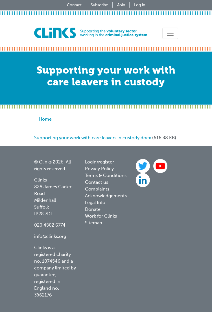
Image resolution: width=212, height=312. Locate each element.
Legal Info (95, 203)
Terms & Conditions (105, 176)
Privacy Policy (99, 169)
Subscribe (99, 5)
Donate (92, 209)
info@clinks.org (50, 236)
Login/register (99, 162)
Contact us (96, 182)
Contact (74, 5)
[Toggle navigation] (170, 33)
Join (121, 5)
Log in (139, 5)
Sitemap (93, 223)
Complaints (97, 189)
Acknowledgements (106, 196)
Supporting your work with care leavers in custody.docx (92, 138)
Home (45, 119)
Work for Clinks (101, 216)
